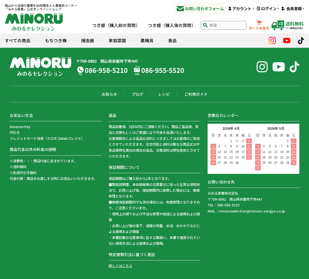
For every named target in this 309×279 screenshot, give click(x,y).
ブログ (137, 94)
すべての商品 (17, 40)
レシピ (164, 94)
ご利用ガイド (196, 94)
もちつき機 (56, 40)
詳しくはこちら (120, 265)
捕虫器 (87, 40)
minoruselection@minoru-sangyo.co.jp (252, 210)
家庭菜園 (117, 40)
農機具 (147, 40)
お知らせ (109, 94)
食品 (172, 40)
